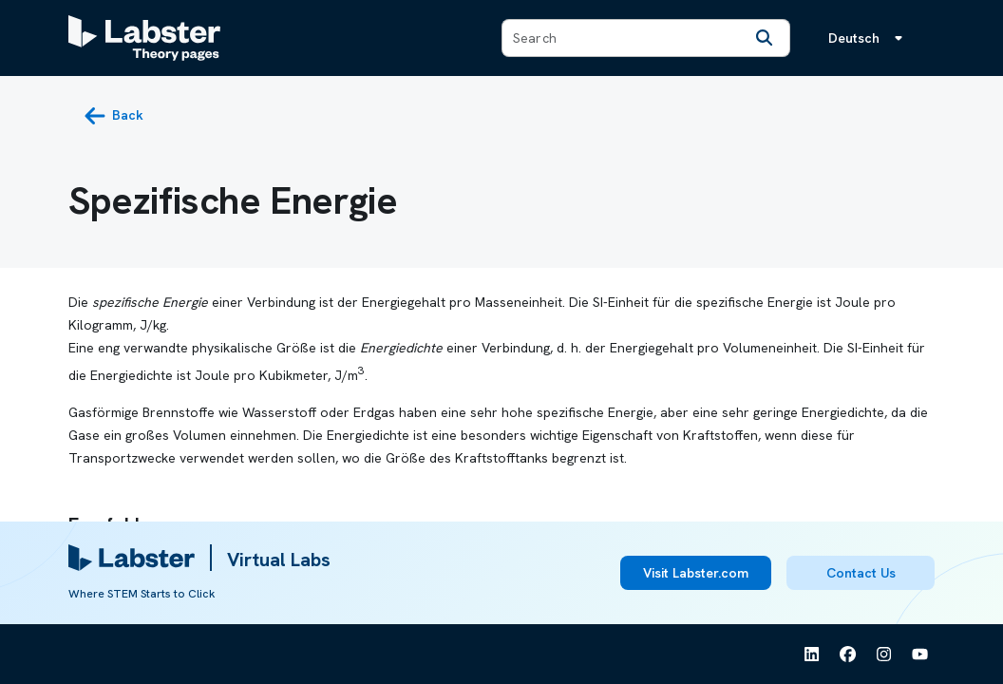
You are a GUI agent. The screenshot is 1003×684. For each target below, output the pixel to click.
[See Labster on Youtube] (920, 654)
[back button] (113, 116)
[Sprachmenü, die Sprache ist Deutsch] (869, 38)
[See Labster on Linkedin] (812, 654)
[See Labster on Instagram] (884, 654)
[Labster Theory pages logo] (144, 38)
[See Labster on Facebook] (848, 654)
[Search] (764, 38)
